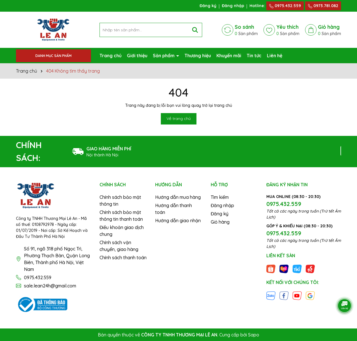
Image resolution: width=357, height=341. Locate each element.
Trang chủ (110, 55)
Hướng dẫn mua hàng (178, 197)
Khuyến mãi (228, 55)
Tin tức (254, 55)
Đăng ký (208, 5)
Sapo (253, 335)
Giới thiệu (137, 55)
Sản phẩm (164, 55)
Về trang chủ (179, 118)
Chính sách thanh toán (123, 257)
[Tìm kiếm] (195, 30)
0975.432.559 (285, 5)
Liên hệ (274, 55)
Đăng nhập (233, 5)
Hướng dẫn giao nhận (178, 220)
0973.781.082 (323, 5)
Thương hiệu (197, 55)
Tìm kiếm (220, 197)
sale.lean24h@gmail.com (50, 286)
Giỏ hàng (220, 222)
